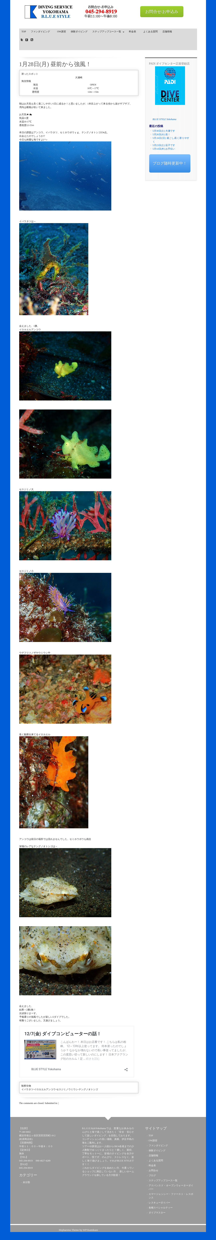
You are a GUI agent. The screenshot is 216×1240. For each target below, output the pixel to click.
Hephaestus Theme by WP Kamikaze (78, 1229)
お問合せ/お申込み (161, 11)
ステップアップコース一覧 (107, 32)
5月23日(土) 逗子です (164, 145)
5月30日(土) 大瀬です (164, 130)
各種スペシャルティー (161, 1207)
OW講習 (61, 31)
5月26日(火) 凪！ (161, 134)
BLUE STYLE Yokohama (164, 119)
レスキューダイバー (159, 1202)
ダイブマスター (157, 1212)
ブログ (152, 1175)
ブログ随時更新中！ (170, 163)
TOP (24, 31)
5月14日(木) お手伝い (164, 148)
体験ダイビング (79, 31)
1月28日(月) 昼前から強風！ (55, 64)
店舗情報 (167, 31)
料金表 (133, 31)
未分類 (26, 1182)
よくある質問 (150, 31)
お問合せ (153, 1170)
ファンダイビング (41, 31)
